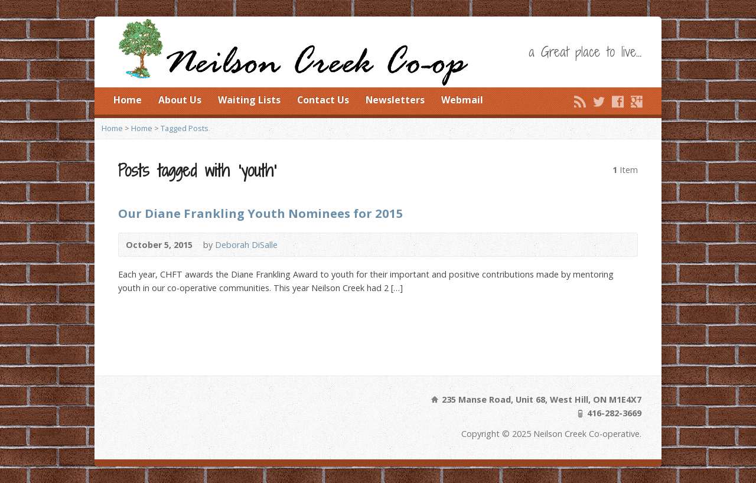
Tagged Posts (184, 128)
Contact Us (323, 99)
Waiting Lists (249, 99)
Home (127, 99)
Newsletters (395, 99)
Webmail (462, 99)
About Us (179, 99)
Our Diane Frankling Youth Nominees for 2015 (260, 213)
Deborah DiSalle (246, 244)
